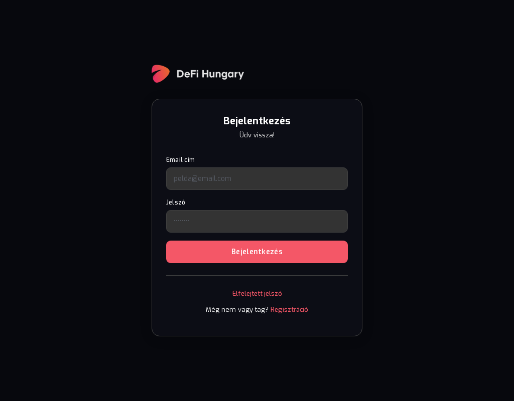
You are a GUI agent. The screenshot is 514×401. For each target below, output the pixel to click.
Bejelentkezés (257, 252)
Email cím (180, 160)
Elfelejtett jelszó (257, 293)
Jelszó (175, 202)
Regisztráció (289, 309)
